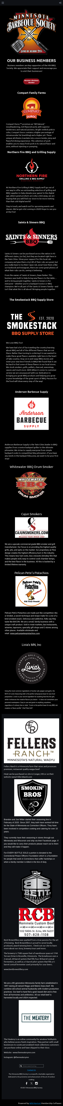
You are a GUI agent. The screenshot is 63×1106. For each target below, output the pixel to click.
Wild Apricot (35, 1103)
